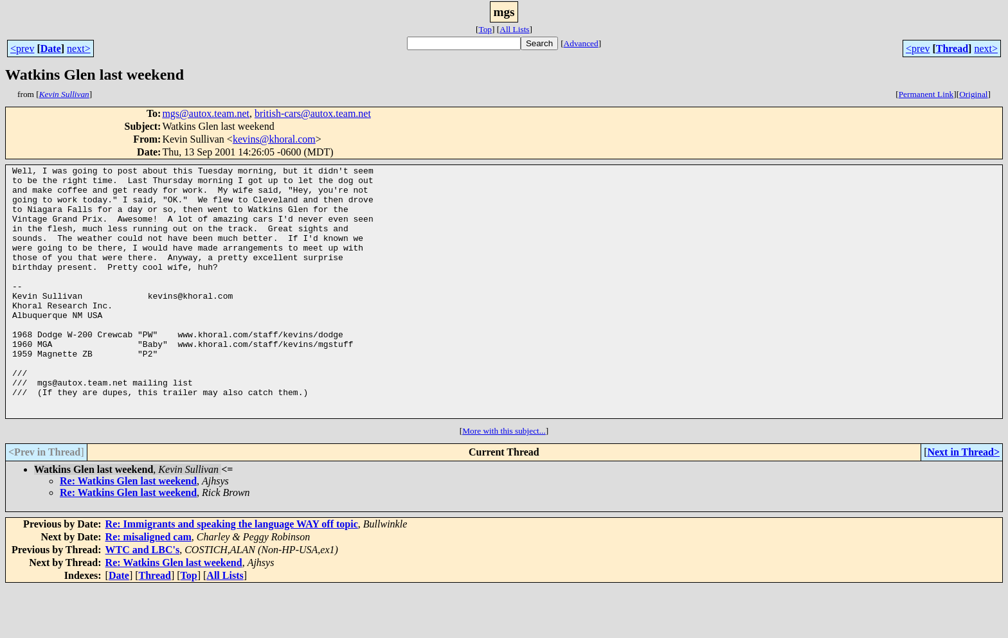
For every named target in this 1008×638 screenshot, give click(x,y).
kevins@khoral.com (274, 139)
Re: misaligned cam (148, 586)
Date (50, 48)
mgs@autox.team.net (205, 113)
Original (973, 94)
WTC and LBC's (142, 599)
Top (485, 29)
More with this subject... (504, 481)
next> (79, 48)
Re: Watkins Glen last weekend (128, 531)
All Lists (514, 29)
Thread (952, 48)
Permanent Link (926, 94)
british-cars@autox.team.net (313, 113)
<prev (22, 48)
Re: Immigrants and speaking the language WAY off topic (231, 574)
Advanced (581, 43)
